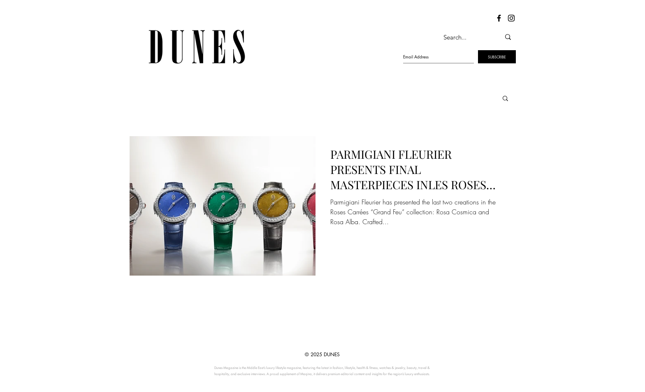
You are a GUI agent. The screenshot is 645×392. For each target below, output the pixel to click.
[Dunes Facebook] (498, 18)
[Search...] (463, 37)
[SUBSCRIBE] (497, 56)
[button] (505, 99)
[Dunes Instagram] (511, 18)
